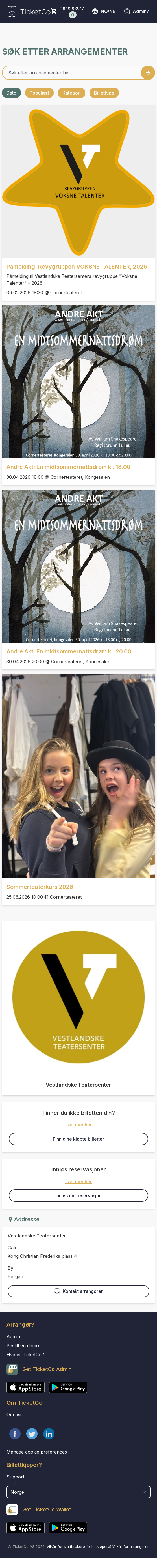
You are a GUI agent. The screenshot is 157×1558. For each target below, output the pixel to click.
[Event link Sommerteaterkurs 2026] (78, 776)
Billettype (104, 93)
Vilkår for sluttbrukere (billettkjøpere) (79, 1546)
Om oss (14, 1414)
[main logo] (29, 11)
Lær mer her (79, 1125)
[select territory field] (78, 1492)
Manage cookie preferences (36, 1452)
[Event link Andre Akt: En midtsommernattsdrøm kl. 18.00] (78, 381)
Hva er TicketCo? (25, 1354)
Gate (13, 1247)
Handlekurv (72, 11)
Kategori (71, 93)
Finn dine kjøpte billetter (78, 1139)
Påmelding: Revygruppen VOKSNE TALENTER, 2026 (76, 266)
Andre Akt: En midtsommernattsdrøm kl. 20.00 (68, 651)
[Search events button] (148, 73)
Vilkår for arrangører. (130, 1546)
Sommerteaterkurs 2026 (39, 886)
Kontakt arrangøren (79, 1291)
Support (15, 1477)
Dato (11, 93)
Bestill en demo (22, 1345)
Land (12, 1483)
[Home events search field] (78, 73)
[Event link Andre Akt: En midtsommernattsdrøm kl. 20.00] (78, 566)
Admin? (141, 11)
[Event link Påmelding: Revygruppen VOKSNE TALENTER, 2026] (78, 181)
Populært (39, 93)
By (10, 1268)
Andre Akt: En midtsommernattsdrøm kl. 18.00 (68, 466)
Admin (13, 1336)
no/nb (104, 11)
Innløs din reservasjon (78, 1195)
